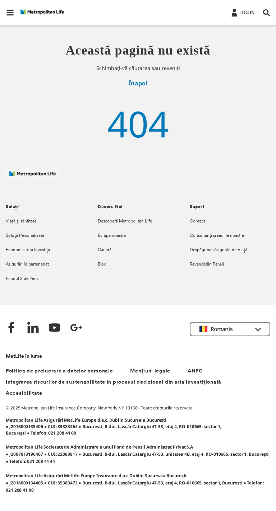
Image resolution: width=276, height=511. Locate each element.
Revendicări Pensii (207, 264)
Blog (102, 264)
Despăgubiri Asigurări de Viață (218, 250)
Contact (197, 221)
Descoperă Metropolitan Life (125, 221)
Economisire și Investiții (28, 250)
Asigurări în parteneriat (27, 264)
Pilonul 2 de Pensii (23, 279)
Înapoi (138, 83)
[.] (242, 12)
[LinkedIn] (33, 328)
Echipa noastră (112, 236)
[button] (10, 12)
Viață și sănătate (21, 221)
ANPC (195, 371)
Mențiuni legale (150, 371)
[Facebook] (11, 328)
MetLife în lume (24, 356)
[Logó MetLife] (32, 177)
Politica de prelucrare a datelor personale (59, 371)
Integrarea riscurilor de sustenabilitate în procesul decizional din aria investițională (113, 382)
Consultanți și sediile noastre (217, 236)
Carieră (104, 250)
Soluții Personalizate (25, 236)
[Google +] (76, 328)
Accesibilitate (24, 393)
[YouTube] (54, 328)
